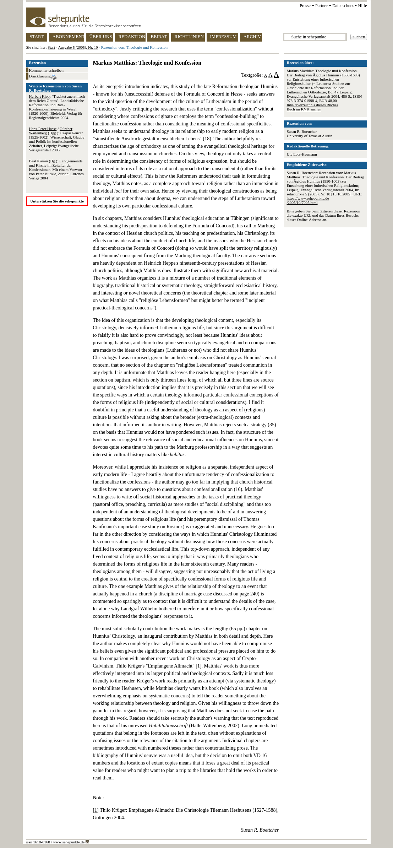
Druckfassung (43, 77)
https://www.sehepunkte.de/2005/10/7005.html (308, 200)
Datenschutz (342, 5)
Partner (321, 5)
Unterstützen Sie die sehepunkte (57, 201)
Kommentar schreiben (46, 70)
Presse (305, 5)
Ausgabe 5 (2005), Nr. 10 (78, 47)
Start (51, 47)
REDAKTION (132, 36)
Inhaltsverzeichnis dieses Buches (312, 105)
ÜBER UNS (100, 36)
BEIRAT (159, 36)
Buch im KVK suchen (304, 109)
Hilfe (362, 5)
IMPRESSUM (223, 36)
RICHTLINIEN (189, 36)
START (37, 36)
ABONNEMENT (68, 36)
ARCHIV (252, 36)
